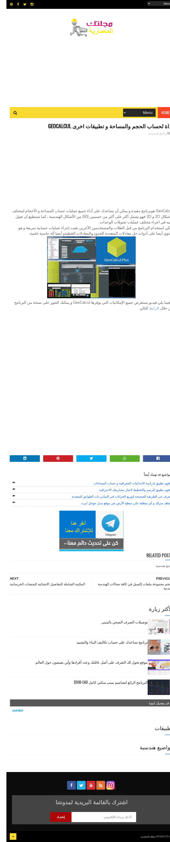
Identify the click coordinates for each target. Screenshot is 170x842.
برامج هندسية (151, 133)
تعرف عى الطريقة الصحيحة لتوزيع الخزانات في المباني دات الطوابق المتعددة (115, 496)
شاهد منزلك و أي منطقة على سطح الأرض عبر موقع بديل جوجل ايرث (119, 503)
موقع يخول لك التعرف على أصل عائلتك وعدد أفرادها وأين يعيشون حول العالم (85, 662)
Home (159, 112)
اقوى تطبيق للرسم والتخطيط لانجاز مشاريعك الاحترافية (128, 490)
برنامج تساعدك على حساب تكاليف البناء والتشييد (105, 642)
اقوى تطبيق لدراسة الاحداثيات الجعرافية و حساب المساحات (125, 483)
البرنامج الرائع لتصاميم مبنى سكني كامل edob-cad (104, 682)
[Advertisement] (85, 69)
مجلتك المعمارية (141, 836)
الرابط (148, 308)
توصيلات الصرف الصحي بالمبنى (118, 622)
